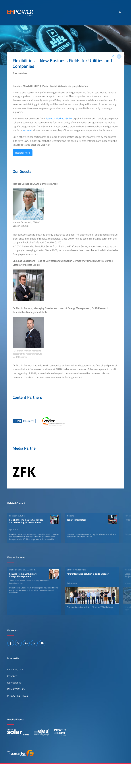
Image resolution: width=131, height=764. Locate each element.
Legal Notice (15, 669)
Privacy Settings (17, 696)
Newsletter (14, 683)
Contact (12, 676)
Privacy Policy (16, 689)
